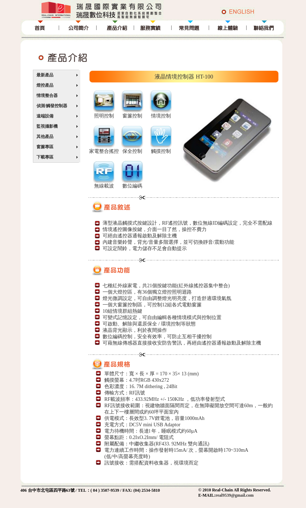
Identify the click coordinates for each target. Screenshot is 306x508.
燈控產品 (44, 85)
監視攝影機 (47, 126)
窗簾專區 (44, 146)
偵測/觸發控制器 (51, 105)
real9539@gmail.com (234, 495)
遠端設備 (44, 116)
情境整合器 (47, 95)
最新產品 (44, 75)
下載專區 (44, 157)
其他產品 (44, 136)
